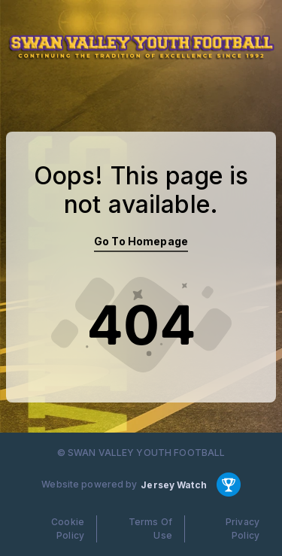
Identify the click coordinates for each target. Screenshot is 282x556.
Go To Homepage (141, 241)
